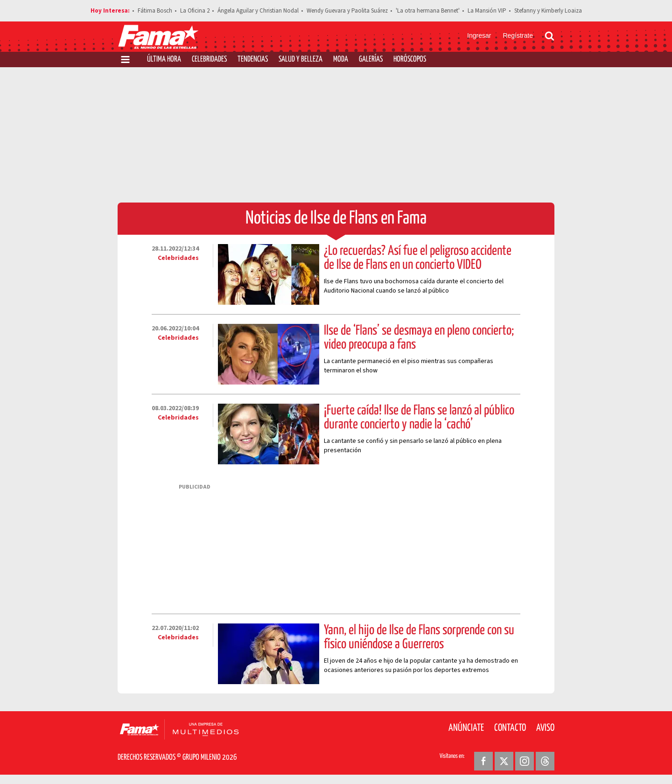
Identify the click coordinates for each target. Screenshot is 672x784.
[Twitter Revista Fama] (504, 761)
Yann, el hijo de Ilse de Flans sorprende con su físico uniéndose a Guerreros (419, 637)
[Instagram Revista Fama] (524, 761)
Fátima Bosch (155, 11)
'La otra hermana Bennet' (428, 11)
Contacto (510, 728)
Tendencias (253, 59)
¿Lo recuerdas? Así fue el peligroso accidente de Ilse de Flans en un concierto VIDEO (417, 258)
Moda (340, 59)
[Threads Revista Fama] (545, 761)
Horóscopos (409, 59)
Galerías (371, 59)
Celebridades (209, 59)
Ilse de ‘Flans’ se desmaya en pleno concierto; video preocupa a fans (419, 337)
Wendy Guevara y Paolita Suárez (347, 11)
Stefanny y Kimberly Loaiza (548, 11)
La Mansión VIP (487, 11)
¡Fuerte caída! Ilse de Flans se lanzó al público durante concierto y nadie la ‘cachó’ (419, 417)
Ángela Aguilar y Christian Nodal (258, 11)
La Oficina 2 (195, 11)
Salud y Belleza (300, 59)
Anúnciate (466, 728)
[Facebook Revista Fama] (483, 761)
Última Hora (164, 59)
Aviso (545, 728)
